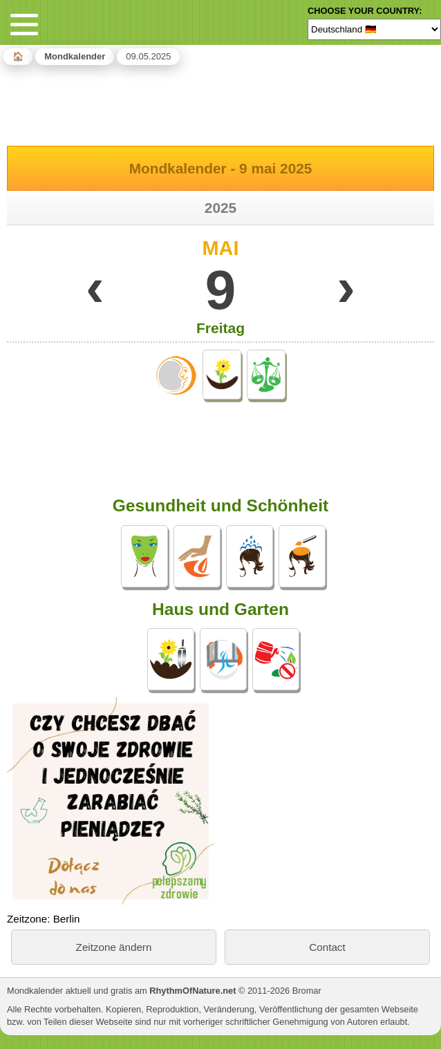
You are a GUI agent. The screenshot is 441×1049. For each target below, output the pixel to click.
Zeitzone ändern (114, 947)
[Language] (374, 29)
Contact (327, 947)
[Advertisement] (220, 103)
